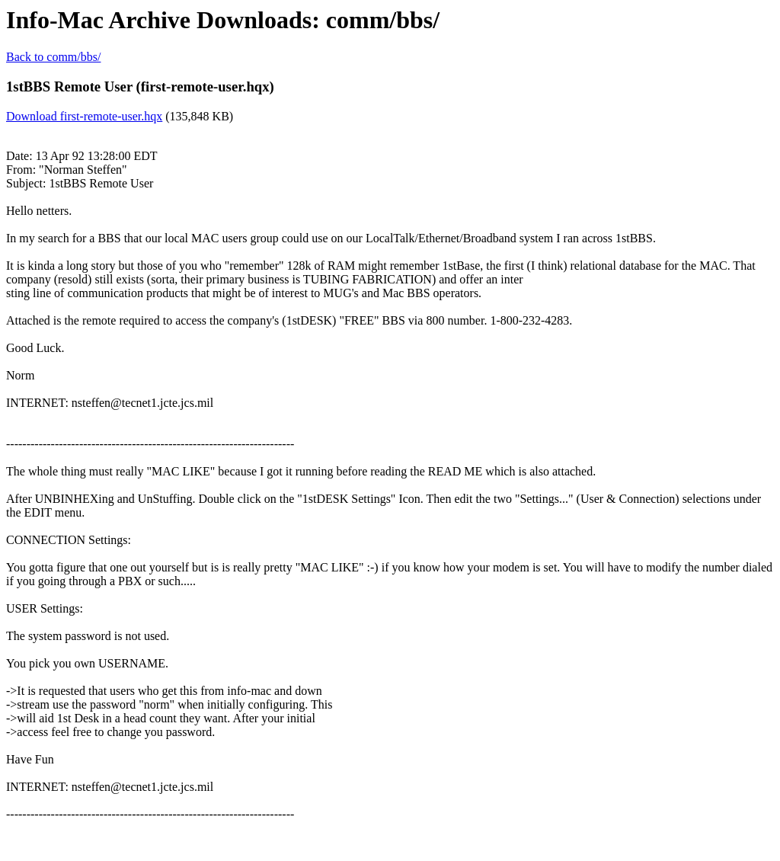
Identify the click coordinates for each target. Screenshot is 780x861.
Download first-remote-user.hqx (84, 116)
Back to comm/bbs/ (53, 56)
